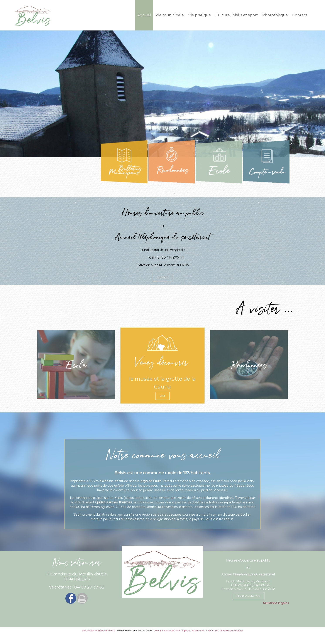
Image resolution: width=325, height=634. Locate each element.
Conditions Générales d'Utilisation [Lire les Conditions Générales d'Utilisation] (225, 630)
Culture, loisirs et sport (236, 15)
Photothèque (275, 15)
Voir (162, 396)
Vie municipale (170, 15)
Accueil (144, 15)
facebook (70, 598)
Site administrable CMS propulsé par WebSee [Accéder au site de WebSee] (179, 630)
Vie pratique (199, 15)
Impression (82, 598)
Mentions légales (276, 603)
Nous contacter (248, 596)
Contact (299, 15)
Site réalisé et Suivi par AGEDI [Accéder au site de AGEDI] (98, 630)
